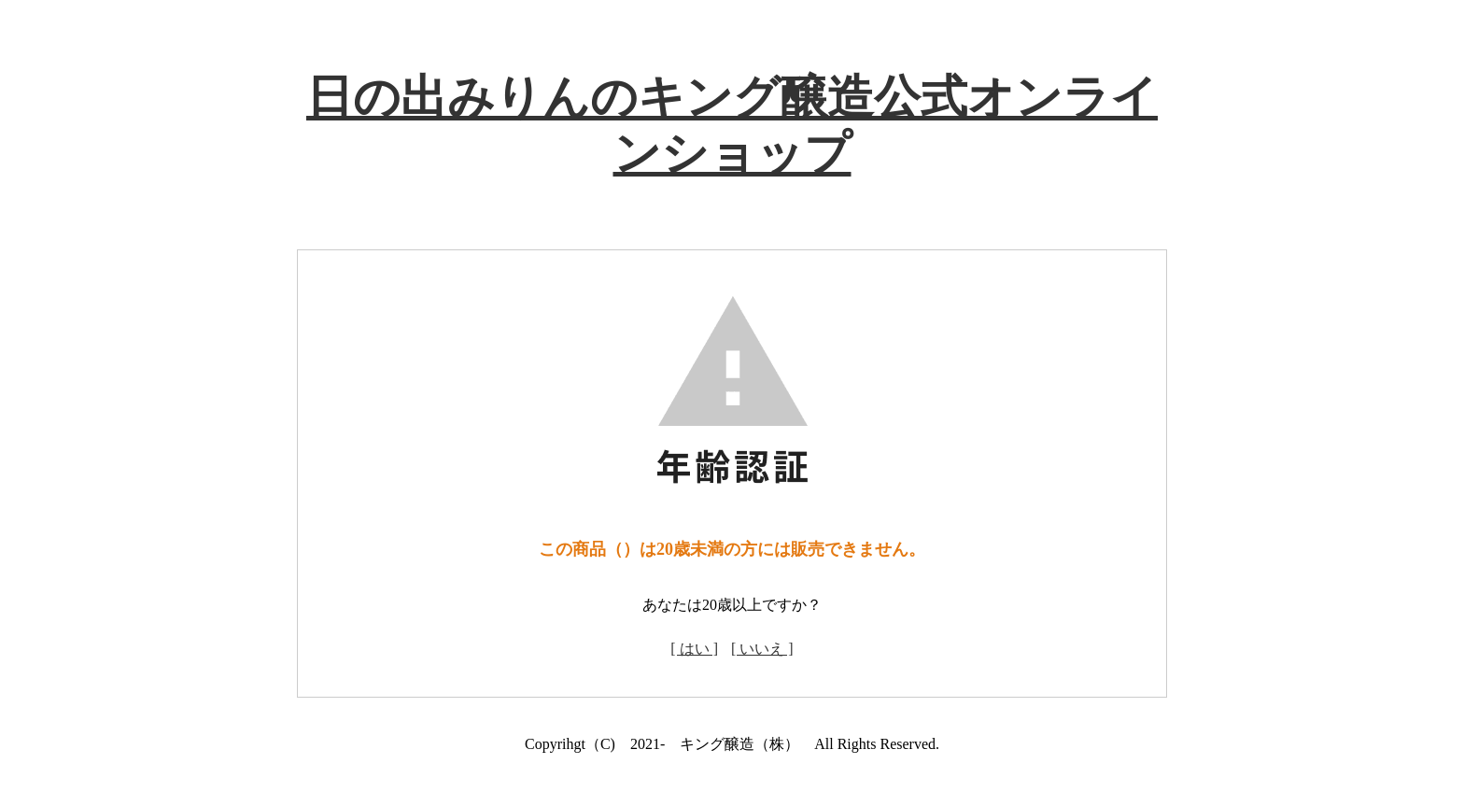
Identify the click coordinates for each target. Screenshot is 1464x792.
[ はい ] (694, 649)
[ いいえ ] (762, 649)
